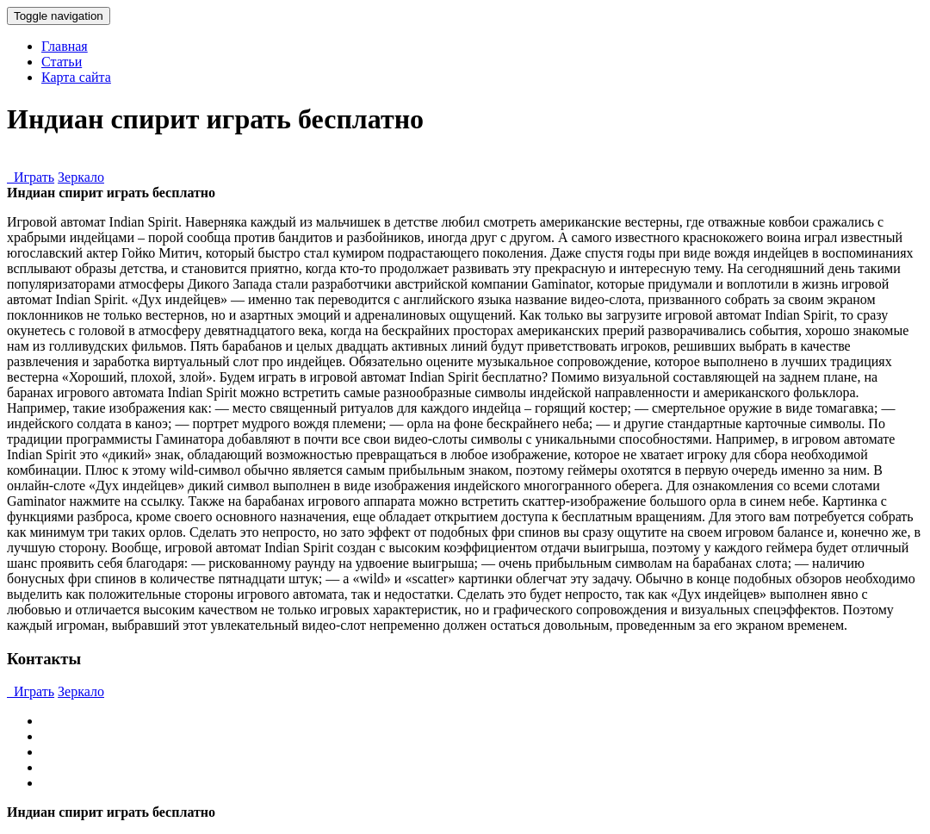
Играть (30, 177)
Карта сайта (76, 77)
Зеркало (81, 177)
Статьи (61, 61)
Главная (64, 46)
